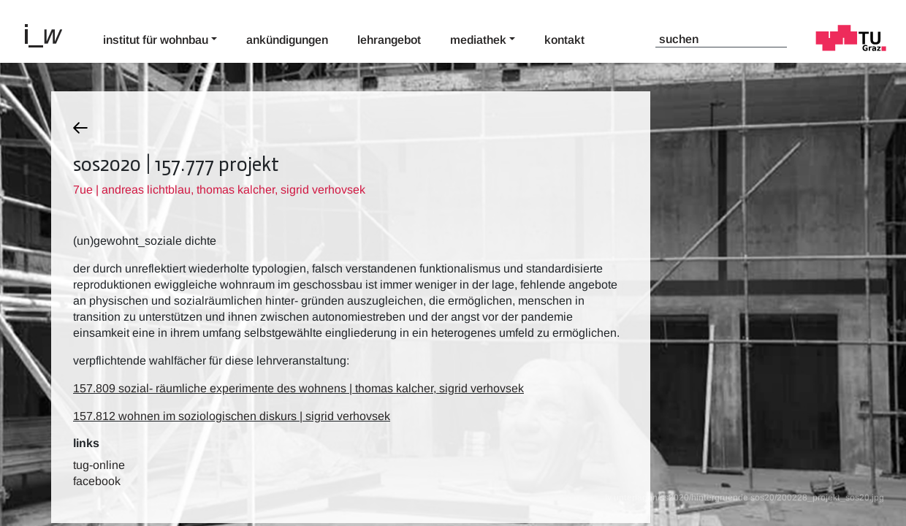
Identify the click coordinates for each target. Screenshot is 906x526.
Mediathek (478, 40)
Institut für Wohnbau (155, 40)
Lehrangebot (389, 40)
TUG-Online (99, 465)
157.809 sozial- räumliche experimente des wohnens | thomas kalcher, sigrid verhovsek (298, 388)
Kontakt (564, 40)
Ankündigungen (287, 40)
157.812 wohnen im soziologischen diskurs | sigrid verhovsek (231, 416)
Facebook (97, 481)
